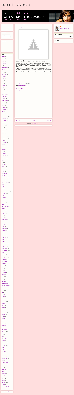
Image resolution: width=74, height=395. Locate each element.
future (3, 184)
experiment (4, 158)
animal (3, 78)
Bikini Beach (4, 91)
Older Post (49, 120)
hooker (3, 204)
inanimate (3, 213)
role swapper (4, 312)
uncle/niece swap (5, 362)
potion (3, 290)
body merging (4, 94)
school (3, 316)
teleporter (3, 349)
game (3, 186)
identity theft (4, 210)
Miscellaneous (4, 250)
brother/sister (4, 120)
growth (3, 195)
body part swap (4, 96)
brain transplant (4, 116)
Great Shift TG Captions (15, 4)
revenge (3, 307)
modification (4, 254)
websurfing (4, 373)
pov (2, 292)
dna (2, 147)
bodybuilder (4, 102)
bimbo (3, 92)
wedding (3, 375)
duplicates (3, 153)
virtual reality (4, 369)
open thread (4, 272)
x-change (3, 384)
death (3, 144)
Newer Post (18, 120)
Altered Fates (4, 74)
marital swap (4, 237)
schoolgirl (3, 318)
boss (3, 111)
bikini (3, 89)
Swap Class (4, 345)
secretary (3, 323)
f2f (2, 160)
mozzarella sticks (5, 261)
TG (26, 85)
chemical (3, 125)
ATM (3, 81)
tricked (3, 360)
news (3, 268)
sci (2, 320)
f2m (2, 162)
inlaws (3, 215)
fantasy (3, 171)
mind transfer (4, 246)
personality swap (5, 283)
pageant (3, 277)
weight (3, 376)
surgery (3, 343)
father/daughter (4, 173)
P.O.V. (3, 276)
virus (3, 371)
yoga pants (4, 387)
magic (3, 226)
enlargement (4, 155)
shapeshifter (4, 325)
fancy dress (4, 169)
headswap (4, 197)
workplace (3, 382)
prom (3, 298)
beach (3, 87)
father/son (3, 175)
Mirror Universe (4, 248)
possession (4, 288)
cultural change (4, 138)
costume (3, 133)
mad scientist (4, 224)
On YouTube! (7, 29)
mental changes (5, 243)
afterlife (3, 61)
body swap (4, 98)
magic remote (4, 228)
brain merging (4, 114)
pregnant (3, 294)
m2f (2, 221)
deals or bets (4, 142)
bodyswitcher (4, 109)
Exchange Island (5, 157)
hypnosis (3, 208)
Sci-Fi (3, 321)
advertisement (4, 59)
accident (3, 56)
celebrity (3, 122)
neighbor (3, 266)
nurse (3, 270)
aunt (2, 83)
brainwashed (4, 118)
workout (3, 380)
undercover (4, 364)
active (3, 58)
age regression (4, 69)
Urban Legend (4, 365)
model (3, 252)
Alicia (62, 26)
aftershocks (4, 63)
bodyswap (20, 85)
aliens (3, 72)
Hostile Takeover (5, 206)
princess (3, 296)
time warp (3, 356)
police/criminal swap (5, 285)
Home (34, 120)
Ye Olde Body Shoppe (6, 386)
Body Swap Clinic (5, 100)
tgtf (2, 354)
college (3, 129)
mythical (3, 263)
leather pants (4, 219)
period (3, 279)
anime (3, 80)
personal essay (4, 281)
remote (3, 305)
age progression (5, 67)
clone (3, 127)
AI (2, 70)
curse (3, 140)
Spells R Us (4, 331)
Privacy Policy (6, 391)
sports (3, 334)
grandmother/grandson (6, 191)
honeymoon (4, 202)
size (2, 327)
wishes (3, 378)
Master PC (4, 239)
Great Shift (24, 85)
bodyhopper (4, 103)
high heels (4, 199)
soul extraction (4, 329)
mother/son (4, 259)
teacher (3, 347)
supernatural (4, 342)
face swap (3, 164)
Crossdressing (4, 136)
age (2, 65)
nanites (3, 265)
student (3, 340)
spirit (3, 332)
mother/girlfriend (5, 257)
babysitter (3, 85)
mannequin (4, 235)
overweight (4, 274)
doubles (3, 149)
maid (3, 232)
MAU (3, 241)
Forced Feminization (5, 182)
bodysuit (3, 105)
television (3, 351)
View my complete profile (64, 28)
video (3, 367)
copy (3, 131)
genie (3, 188)
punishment (4, 301)
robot (3, 309)
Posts (4, 35)
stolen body (4, 338)
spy (2, 336)
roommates (4, 314)
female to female (5, 177)
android (3, 76)
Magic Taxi (4, 230)
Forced (3, 180)
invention (3, 217)
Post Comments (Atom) (36, 123)
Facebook (3, 166)
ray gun (3, 303)
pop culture (4, 287)
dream (3, 151)
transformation (4, 358)
